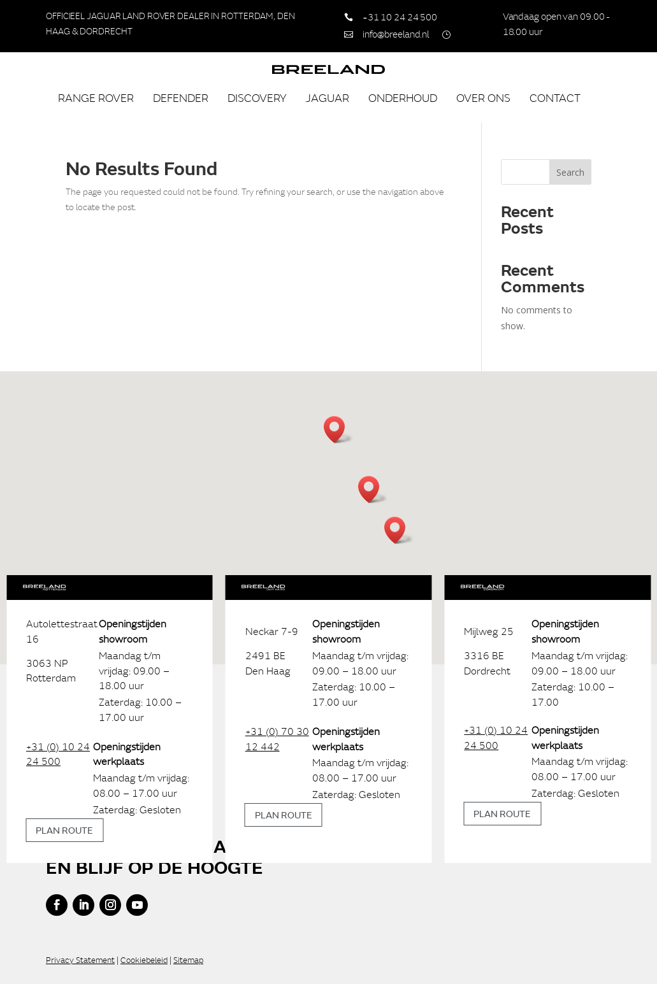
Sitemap (188, 960)
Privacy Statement (80, 960)
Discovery (256, 97)
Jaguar (327, 97)
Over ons (483, 97)
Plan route (64, 830)
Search (570, 172)
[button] (372, 489)
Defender (180, 97)
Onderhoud (402, 97)
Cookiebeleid (144, 960)
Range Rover (96, 97)
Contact (555, 97)
